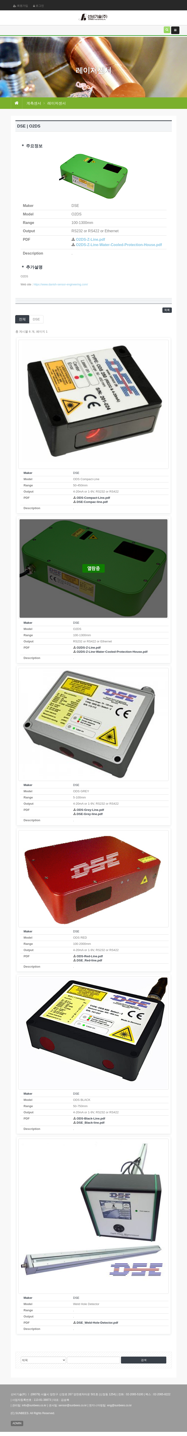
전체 (22, 321)
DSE (36, 321)
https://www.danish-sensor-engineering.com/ (61, 284)
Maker (28, 475)
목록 (166, 311)
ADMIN (18, 1426)
